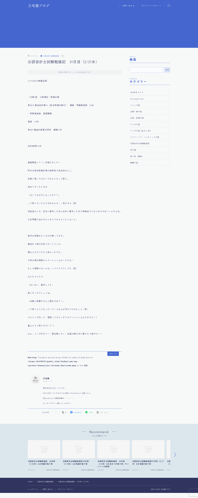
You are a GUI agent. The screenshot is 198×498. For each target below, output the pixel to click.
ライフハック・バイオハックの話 (144, 137)
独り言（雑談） (137, 156)
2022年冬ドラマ (136, 92)
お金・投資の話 (137, 118)
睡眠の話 (134, 162)
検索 (167, 70)
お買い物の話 (136, 111)
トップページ (33, 489)
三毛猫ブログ (39, 5)
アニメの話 (135, 105)
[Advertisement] (99, 30)
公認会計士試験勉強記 (50, 56)
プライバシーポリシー (151, 5)
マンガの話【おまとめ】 (141, 130)
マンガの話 (135, 124)
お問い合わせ (128, 5)
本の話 (133, 150)
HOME (30, 481)
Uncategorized (137, 98)
